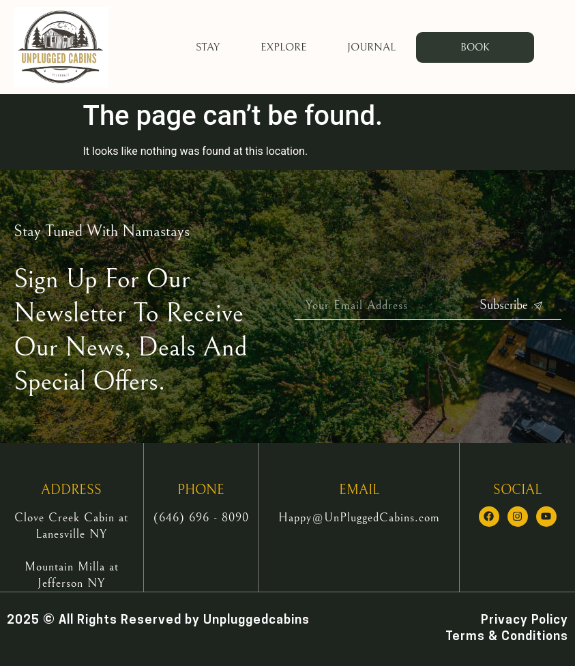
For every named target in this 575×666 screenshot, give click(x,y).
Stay (208, 47)
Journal (371, 47)
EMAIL (359, 490)
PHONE (200, 490)
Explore (283, 47)
